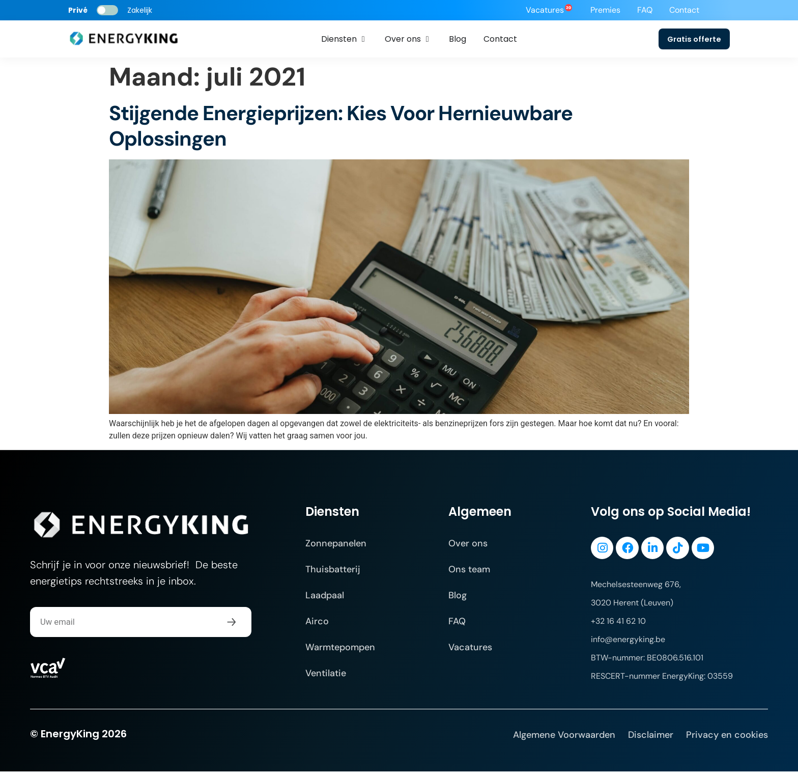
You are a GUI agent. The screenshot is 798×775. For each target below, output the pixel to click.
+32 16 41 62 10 (618, 624)
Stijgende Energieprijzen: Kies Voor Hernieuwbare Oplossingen (341, 127)
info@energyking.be (628, 643)
